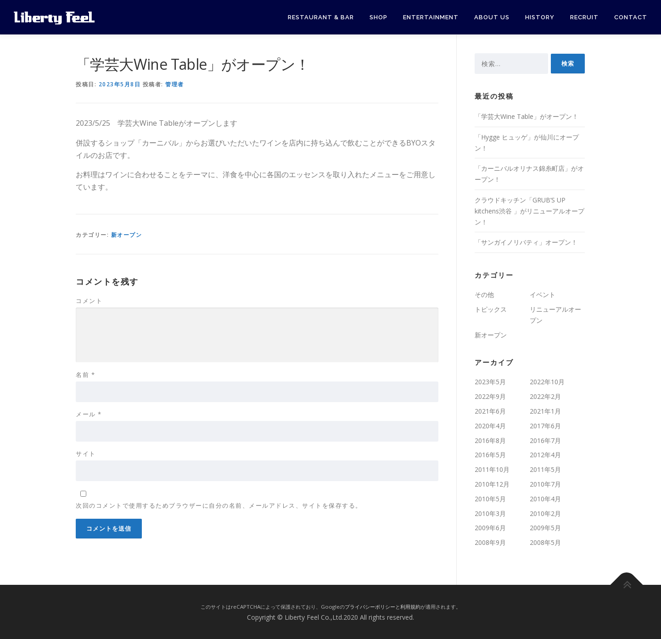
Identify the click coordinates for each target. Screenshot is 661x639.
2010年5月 (490, 498)
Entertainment (431, 17)
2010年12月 (492, 484)
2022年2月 (545, 396)
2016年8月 (490, 440)
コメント (89, 301)
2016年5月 (490, 454)
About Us (492, 17)
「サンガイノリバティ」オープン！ (526, 242)
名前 (85, 374)
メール (89, 414)
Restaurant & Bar (321, 17)
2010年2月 (545, 513)
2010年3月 (490, 513)
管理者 (174, 84)
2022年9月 (490, 396)
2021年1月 (545, 411)
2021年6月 (490, 411)
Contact (630, 17)
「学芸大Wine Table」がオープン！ (526, 116)
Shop (378, 17)
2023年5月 (490, 381)
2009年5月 (545, 527)
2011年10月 (492, 469)
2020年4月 (490, 425)
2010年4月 (545, 498)
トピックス (491, 309)
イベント (542, 294)
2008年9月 (490, 542)
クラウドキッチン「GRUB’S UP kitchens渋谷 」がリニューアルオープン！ (529, 211)
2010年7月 (545, 484)
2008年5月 (545, 542)
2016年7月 (545, 440)
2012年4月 (545, 454)
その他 (484, 294)
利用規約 (410, 606)
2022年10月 (547, 381)
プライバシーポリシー (370, 606)
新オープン (126, 235)
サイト (86, 453)
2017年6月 (545, 425)
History (540, 17)
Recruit (584, 17)
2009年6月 (490, 527)
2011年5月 (545, 469)
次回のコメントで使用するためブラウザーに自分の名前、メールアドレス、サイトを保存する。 (219, 505)
